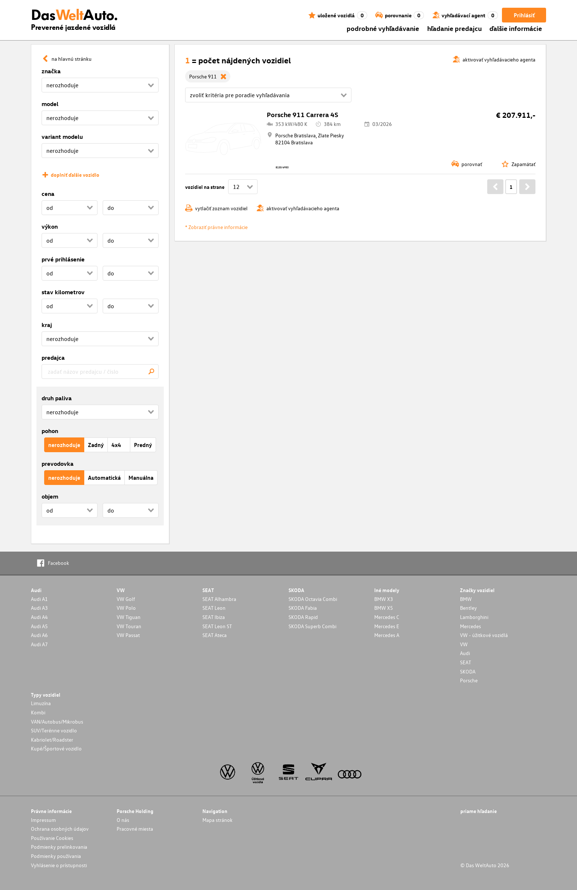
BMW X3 (383, 598)
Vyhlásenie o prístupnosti (59, 865)
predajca (53, 357)
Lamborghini (474, 616)
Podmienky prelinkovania (59, 846)
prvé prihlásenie (63, 259)
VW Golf (126, 598)
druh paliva (57, 398)
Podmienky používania (56, 855)
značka (51, 71)
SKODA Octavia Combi (312, 598)
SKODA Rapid (303, 616)
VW (464, 644)
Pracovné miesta (135, 828)
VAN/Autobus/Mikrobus (57, 721)
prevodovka (58, 463)
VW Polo (126, 607)
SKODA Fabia (302, 607)
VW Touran (129, 626)
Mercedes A (386, 635)
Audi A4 (39, 616)
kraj (47, 324)
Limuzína (41, 703)
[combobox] (100, 371)
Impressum (43, 819)
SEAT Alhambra (219, 598)
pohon (50, 431)
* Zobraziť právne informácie (216, 227)
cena (48, 193)
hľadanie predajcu (454, 28)
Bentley (468, 607)
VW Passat (128, 635)
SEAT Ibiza (213, 616)
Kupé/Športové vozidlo (56, 748)
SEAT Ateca (214, 635)
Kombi (38, 712)
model (50, 104)
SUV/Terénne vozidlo (54, 730)
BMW (466, 598)
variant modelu (62, 136)
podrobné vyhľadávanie (383, 28)
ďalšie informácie (515, 28)
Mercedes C (386, 616)
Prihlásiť (524, 15)
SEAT (465, 662)
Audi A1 (39, 598)
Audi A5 (39, 626)
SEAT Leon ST (217, 626)
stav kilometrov (63, 292)
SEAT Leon (214, 607)
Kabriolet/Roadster (52, 739)
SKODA (467, 671)
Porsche (469, 680)
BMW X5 (383, 607)
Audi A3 (39, 607)
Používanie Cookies (52, 837)
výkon (50, 226)
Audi (465, 653)
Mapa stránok (217, 819)
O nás (123, 819)
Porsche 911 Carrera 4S (302, 114)
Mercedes (470, 626)
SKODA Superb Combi (312, 626)
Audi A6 (39, 635)
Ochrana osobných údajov (60, 828)
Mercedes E (386, 626)
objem (50, 496)
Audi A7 (39, 644)
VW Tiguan (129, 616)
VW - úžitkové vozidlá (484, 635)
